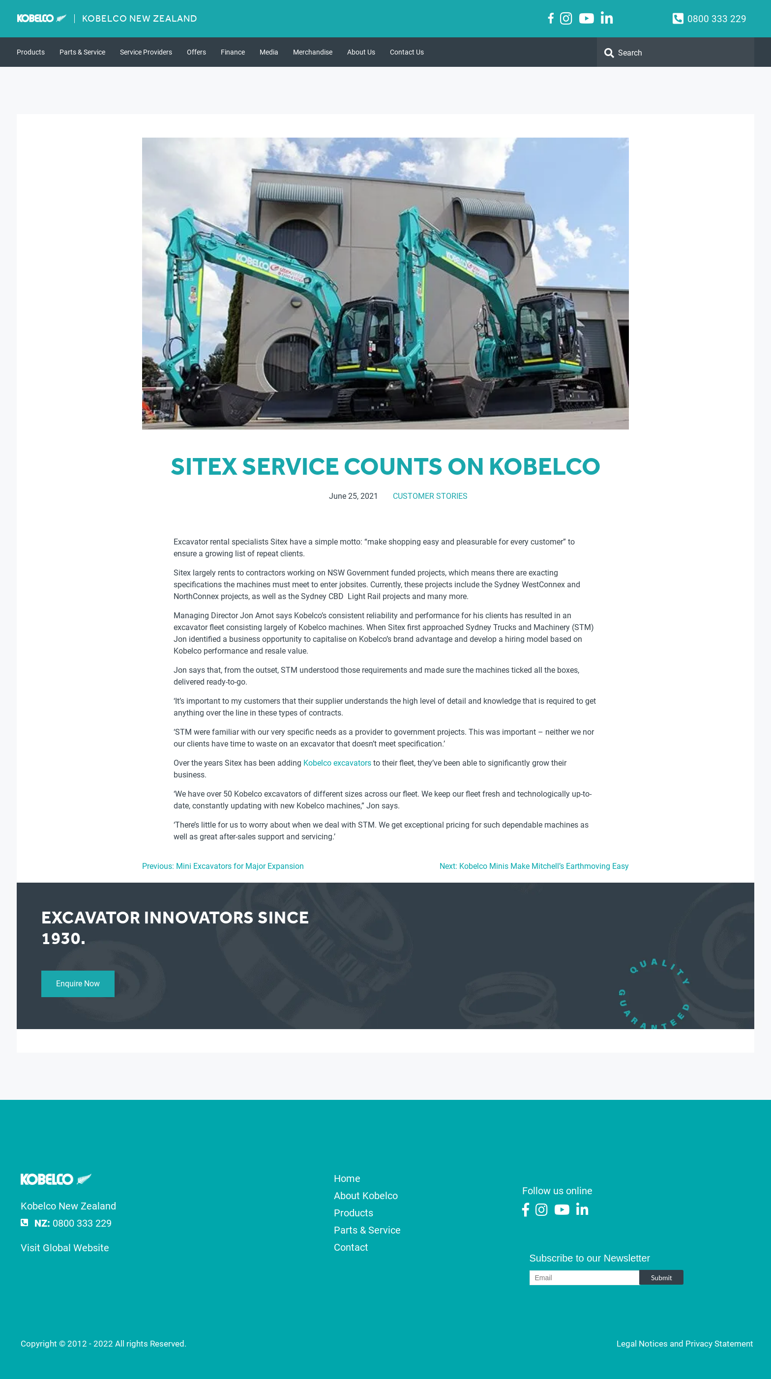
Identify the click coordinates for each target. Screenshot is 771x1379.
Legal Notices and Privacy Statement (685, 1344)
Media (269, 52)
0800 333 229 (716, 19)
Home (347, 1178)
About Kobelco (366, 1196)
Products (31, 52)
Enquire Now (78, 983)
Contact (351, 1247)
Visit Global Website (65, 1248)
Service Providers (146, 52)
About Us (361, 52)
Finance (233, 52)
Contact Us (407, 52)
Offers (196, 52)
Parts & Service (82, 52)
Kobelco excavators (337, 763)
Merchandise (312, 52)
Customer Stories (430, 496)
